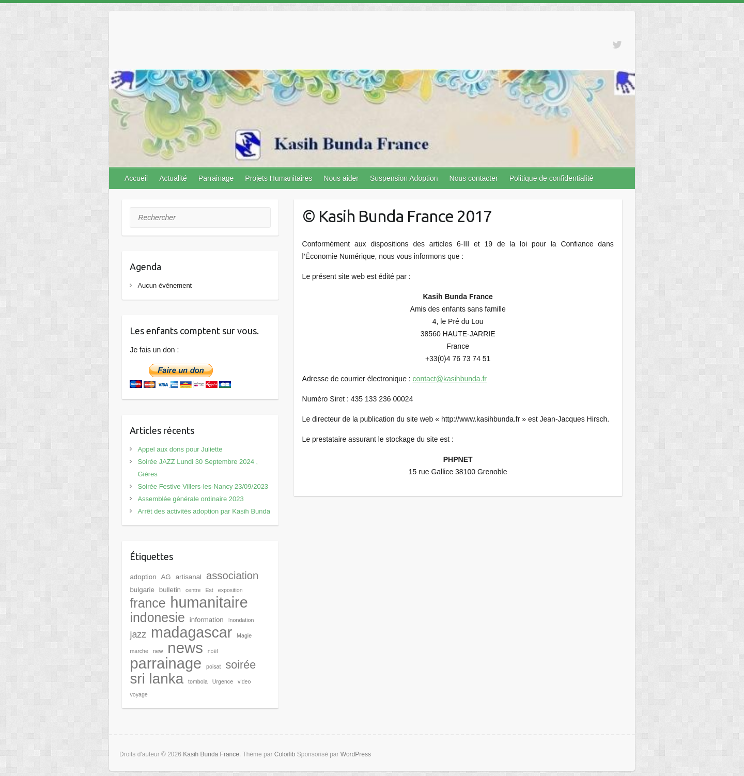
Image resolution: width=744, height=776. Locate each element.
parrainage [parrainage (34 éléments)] (166, 663)
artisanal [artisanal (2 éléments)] (189, 577)
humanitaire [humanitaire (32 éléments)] (208, 602)
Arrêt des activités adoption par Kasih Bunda (203, 511)
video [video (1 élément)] (244, 681)
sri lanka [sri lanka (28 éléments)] (156, 679)
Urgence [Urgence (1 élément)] (222, 681)
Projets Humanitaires (278, 178)
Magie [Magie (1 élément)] (244, 635)
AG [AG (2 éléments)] (166, 577)
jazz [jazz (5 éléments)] (138, 634)
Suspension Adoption (404, 178)
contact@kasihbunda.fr (450, 379)
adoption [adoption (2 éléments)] (143, 577)
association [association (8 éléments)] (232, 575)
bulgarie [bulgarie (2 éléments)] (142, 590)
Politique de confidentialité (551, 178)
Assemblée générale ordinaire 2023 (190, 499)
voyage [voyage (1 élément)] (138, 694)
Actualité (173, 178)
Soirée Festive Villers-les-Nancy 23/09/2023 (202, 486)
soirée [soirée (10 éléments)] (240, 664)
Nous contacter (474, 178)
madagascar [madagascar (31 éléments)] (191, 632)
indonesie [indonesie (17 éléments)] (157, 617)
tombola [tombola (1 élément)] (198, 681)
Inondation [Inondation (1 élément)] (241, 620)
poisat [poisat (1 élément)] (213, 666)
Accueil (136, 178)
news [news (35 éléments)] (185, 647)
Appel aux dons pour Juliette (179, 449)
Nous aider (341, 178)
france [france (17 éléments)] (147, 603)
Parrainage (216, 178)
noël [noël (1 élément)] (213, 651)
